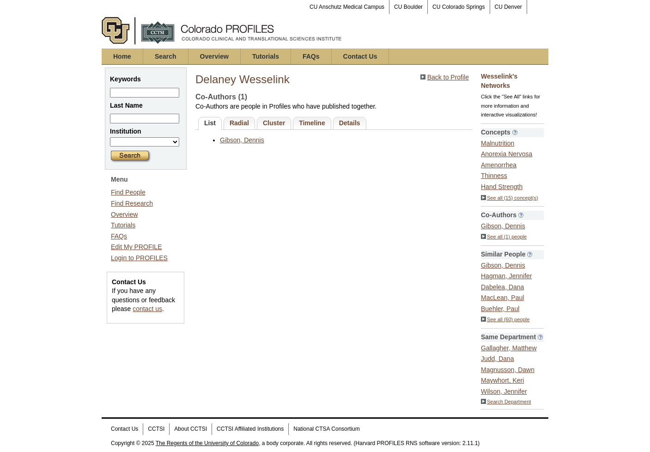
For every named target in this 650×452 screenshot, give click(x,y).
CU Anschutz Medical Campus (347, 7)
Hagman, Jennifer (506, 276)
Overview (214, 56)
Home (122, 56)
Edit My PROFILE (136, 246)
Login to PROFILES (139, 258)
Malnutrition (497, 143)
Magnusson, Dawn (508, 369)
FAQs (311, 56)
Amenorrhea (498, 165)
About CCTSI (190, 429)
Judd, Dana (497, 358)
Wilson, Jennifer (504, 391)
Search (165, 56)
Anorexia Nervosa (506, 154)
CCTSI (156, 429)
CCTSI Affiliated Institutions (250, 429)
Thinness (494, 175)
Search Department (506, 401)
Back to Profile (448, 77)
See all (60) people (505, 319)
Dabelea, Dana (502, 287)
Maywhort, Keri (502, 380)
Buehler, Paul (500, 308)
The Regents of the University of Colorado (207, 443)
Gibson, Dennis (242, 140)
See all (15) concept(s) (509, 198)
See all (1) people (504, 236)
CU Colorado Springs (458, 7)
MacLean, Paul (502, 297)
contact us (147, 308)
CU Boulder (408, 7)
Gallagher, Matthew (509, 348)
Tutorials (265, 56)
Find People (128, 192)
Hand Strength (501, 186)
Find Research (132, 203)
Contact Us (360, 56)
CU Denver (508, 7)
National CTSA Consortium (326, 429)
